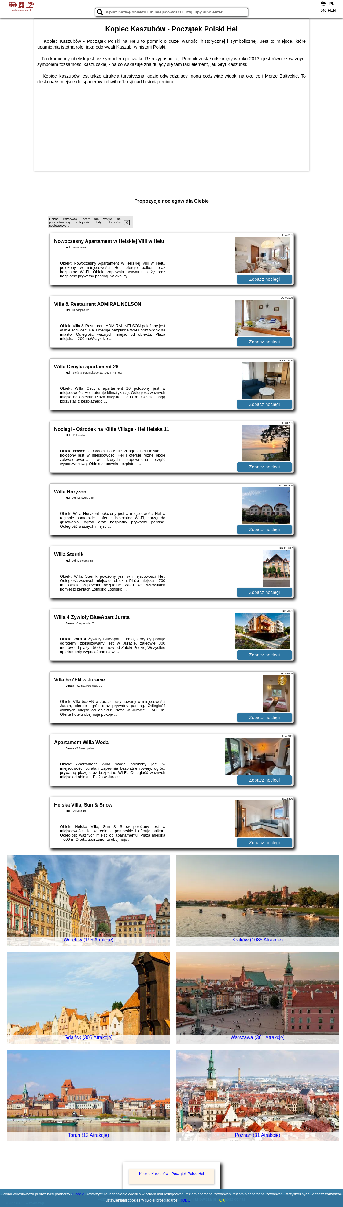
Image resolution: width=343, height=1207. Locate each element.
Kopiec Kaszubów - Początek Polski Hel (171, 1174)
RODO (184, 1200)
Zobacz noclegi (264, 279)
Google (78, 1194)
